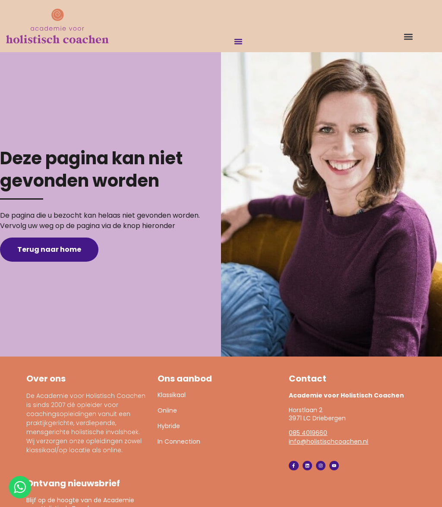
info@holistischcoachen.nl (328, 441)
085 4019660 (308, 433)
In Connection (179, 441)
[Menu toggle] (238, 41)
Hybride (169, 426)
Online (167, 410)
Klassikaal (172, 395)
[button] (408, 36)
